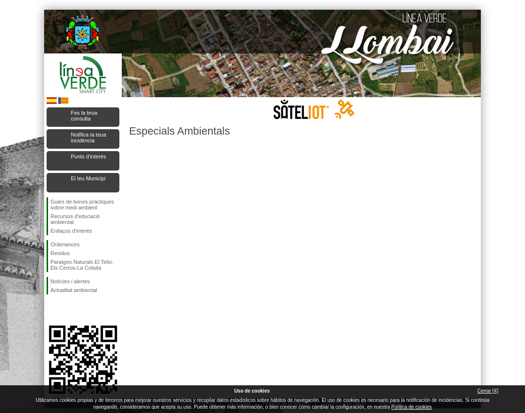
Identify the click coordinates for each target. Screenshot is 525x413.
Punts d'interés (88, 156)
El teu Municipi (88, 178)
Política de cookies (411, 407)
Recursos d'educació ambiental (75, 219)
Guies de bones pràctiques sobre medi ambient (82, 204)
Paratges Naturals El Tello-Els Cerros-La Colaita (82, 265)
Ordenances (65, 244)
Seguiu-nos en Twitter (68, 310)
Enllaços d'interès (71, 231)
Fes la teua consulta (84, 115)
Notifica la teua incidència (88, 137)
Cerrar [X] (487, 391)
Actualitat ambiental (73, 290)
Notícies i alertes (70, 281)
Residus (60, 253)
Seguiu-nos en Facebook (52, 310)
